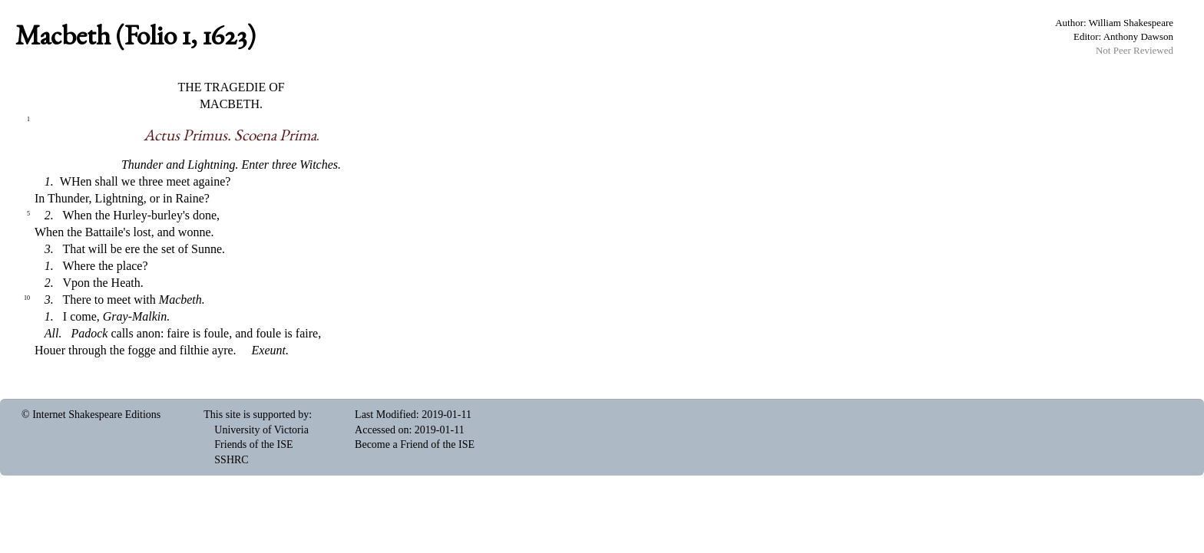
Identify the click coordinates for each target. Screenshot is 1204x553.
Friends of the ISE (253, 444)
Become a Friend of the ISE (415, 444)
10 (27, 298)
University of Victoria (261, 430)
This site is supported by (256, 414)
